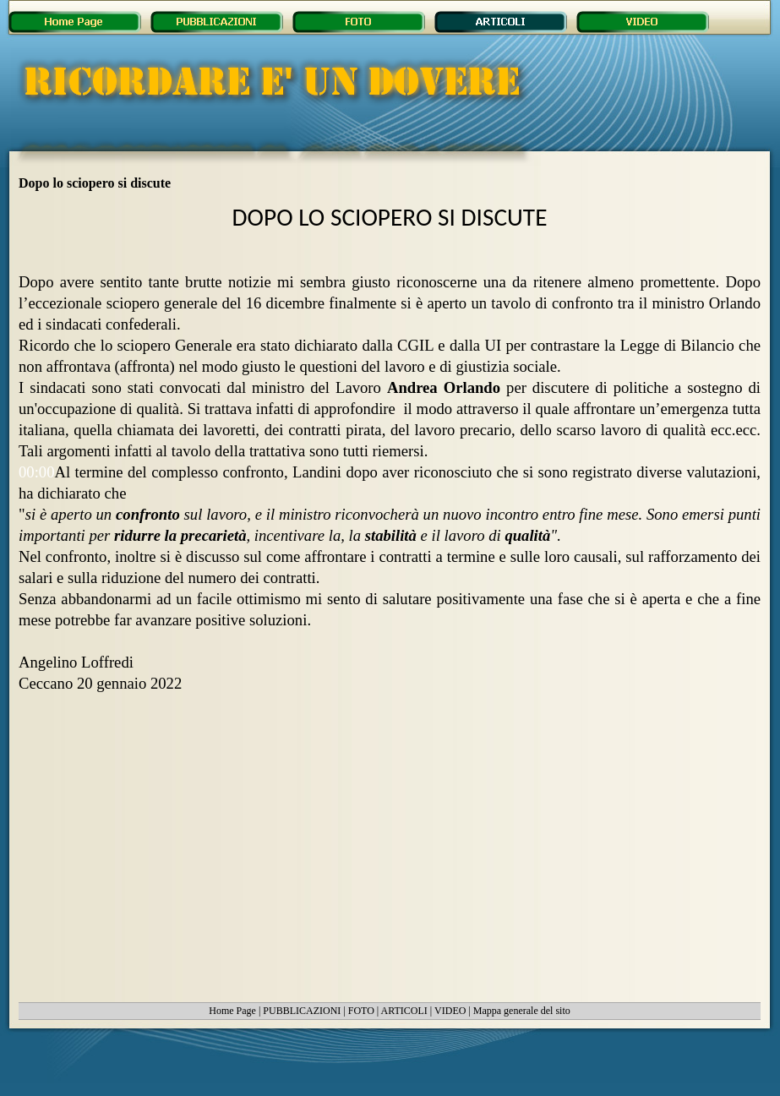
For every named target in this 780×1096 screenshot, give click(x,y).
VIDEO (450, 1011)
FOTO (361, 1011)
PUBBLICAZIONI (302, 1011)
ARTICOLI (404, 1011)
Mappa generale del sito (521, 1011)
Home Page (232, 1011)
